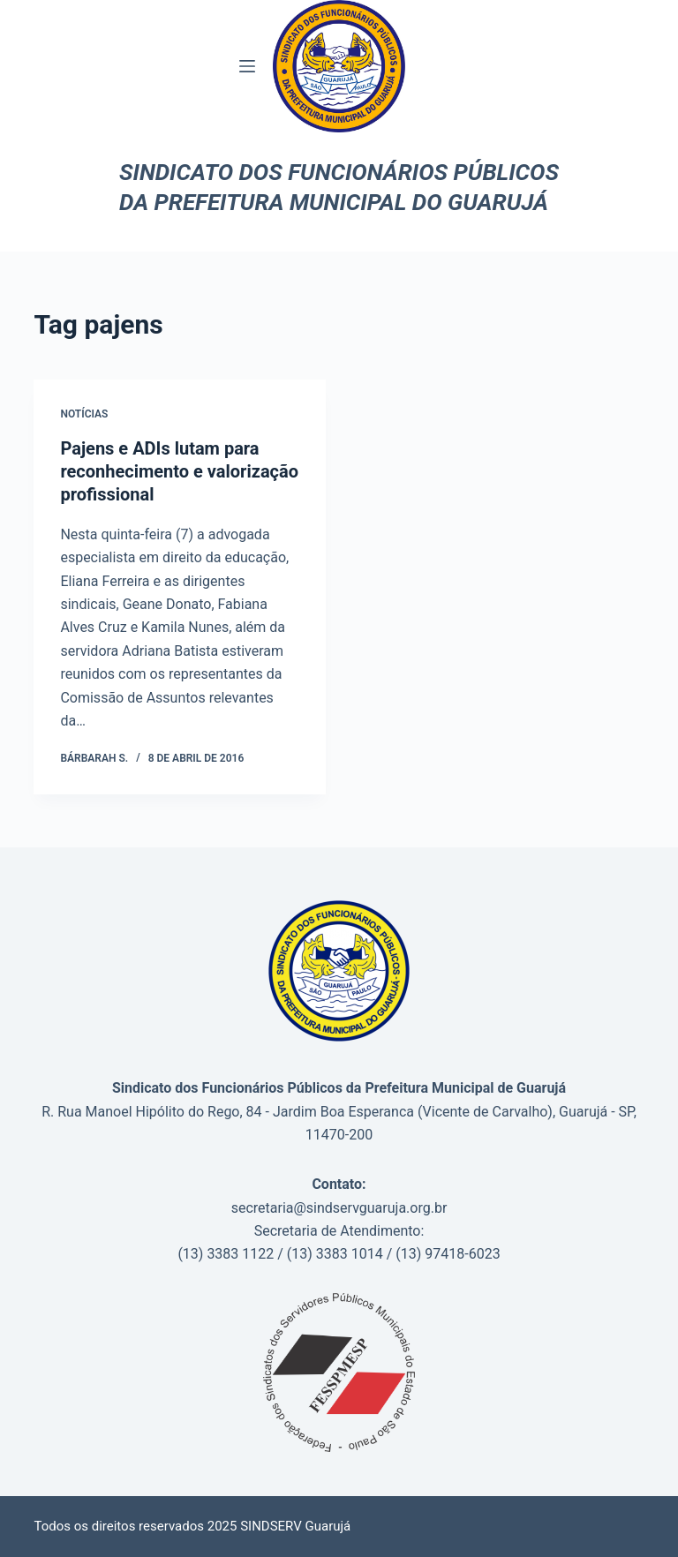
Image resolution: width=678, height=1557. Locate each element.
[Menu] (247, 66)
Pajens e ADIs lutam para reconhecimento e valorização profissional (179, 471)
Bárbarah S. (94, 758)
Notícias (84, 414)
